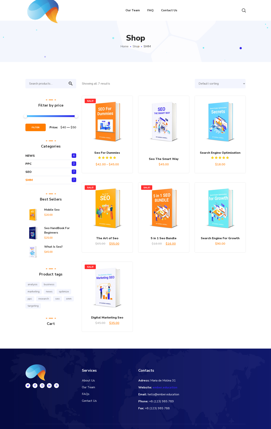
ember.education (165, 387)
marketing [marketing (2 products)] (34, 291)
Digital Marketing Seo (107, 318)
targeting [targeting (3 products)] (33, 306)
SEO (28, 172)
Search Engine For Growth (220, 238)
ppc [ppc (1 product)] (30, 298)
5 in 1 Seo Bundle (164, 238)
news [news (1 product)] (49, 291)
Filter (36, 127)
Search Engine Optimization (220, 153)
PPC (28, 164)
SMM (29, 180)
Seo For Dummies (107, 153)
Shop (136, 46)
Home (124, 46)
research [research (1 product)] (43, 298)
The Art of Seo (107, 238)
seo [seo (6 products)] (57, 298)
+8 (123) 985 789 (161, 401)
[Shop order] (220, 83)
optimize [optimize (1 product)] (64, 291)
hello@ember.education (163, 394)
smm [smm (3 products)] (69, 298)
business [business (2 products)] (49, 284)
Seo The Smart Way (164, 159)
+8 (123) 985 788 (157, 408)
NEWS (30, 156)
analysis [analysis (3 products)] (32, 284)
